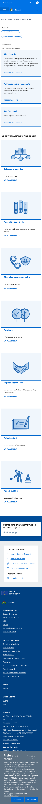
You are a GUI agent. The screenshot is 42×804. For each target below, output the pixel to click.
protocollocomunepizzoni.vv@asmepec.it (22, 730)
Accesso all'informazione (10, 32)
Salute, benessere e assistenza (14, 672)
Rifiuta (19, 799)
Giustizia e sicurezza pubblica (14, 658)
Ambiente (7, 662)
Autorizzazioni (8, 654)
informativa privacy (11, 795)
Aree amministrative (11, 617)
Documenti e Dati (9, 631)
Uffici (5, 621)
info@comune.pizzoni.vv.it (18, 726)
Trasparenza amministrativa (11, 36)
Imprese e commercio (11, 676)
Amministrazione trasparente (14, 750)
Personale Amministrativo (13, 628)
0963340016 (11, 719)
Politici (5, 624)
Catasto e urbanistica (11, 644)
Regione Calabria (8, 3)
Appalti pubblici (9, 669)
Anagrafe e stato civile (11, 651)
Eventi (5, 704)
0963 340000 (11, 722)
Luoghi (5, 700)
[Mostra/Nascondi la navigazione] (4, 8)
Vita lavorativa (8, 647)
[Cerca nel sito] (37, 10)
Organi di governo (10, 614)
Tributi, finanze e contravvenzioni (16, 665)
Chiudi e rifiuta (32, 757)
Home (3, 19)
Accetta (32, 799)
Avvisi (5, 688)
